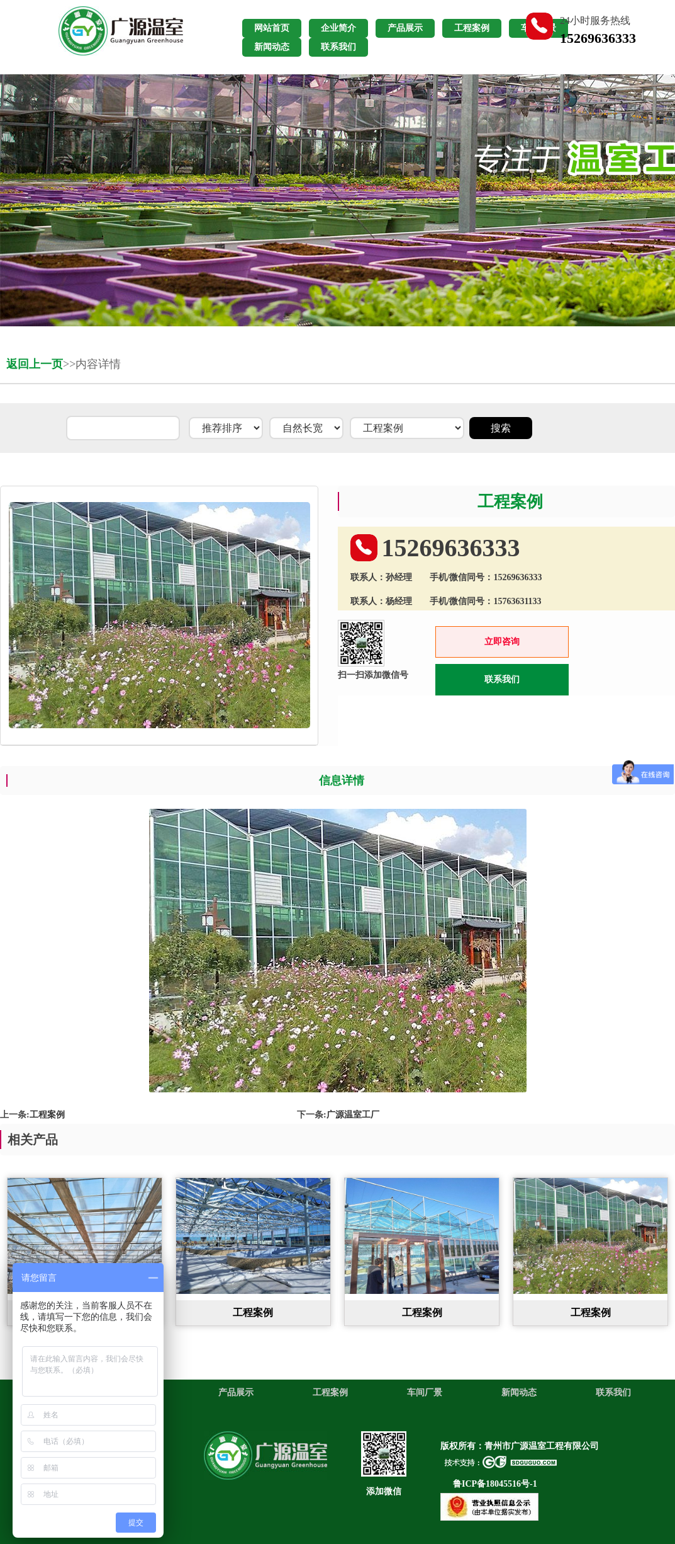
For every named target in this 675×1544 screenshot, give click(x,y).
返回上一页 (34, 364)
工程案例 (47, 1114)
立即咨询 (502, 641)
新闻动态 (519, 1392)
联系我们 (502, 679)
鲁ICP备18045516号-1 (495, 1484)
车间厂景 (424, 1392)
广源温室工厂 (352, 1114)
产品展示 (236, 1392)
